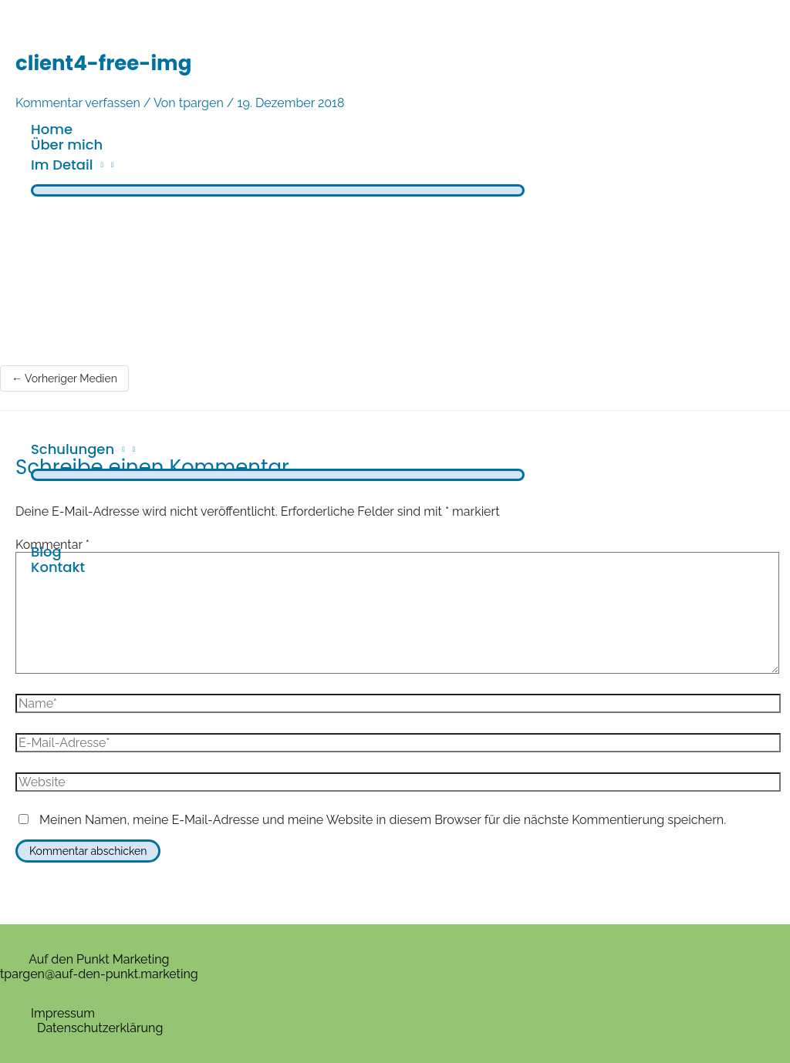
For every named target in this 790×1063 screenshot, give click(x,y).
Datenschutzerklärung (100, 1028)
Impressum (63, 1013)
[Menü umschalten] (278, 190)
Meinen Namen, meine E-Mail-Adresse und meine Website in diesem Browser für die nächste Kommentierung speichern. (382, 819)
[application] (98, 164)
